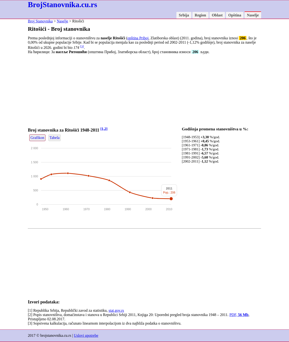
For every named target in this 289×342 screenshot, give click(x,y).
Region (200, 15)
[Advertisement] (144, 91)
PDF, (239, 315)
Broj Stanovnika (40, 21)
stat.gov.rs (116, 310)
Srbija (184, 15)
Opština (234, 15)
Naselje (253, 15)
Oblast (217, 15)
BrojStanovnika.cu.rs (62, 4)
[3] (82, 46)
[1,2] (104, 129)
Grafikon (37, 138)
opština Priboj (138, 38)
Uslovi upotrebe (86, 335)
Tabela (55, 138)
